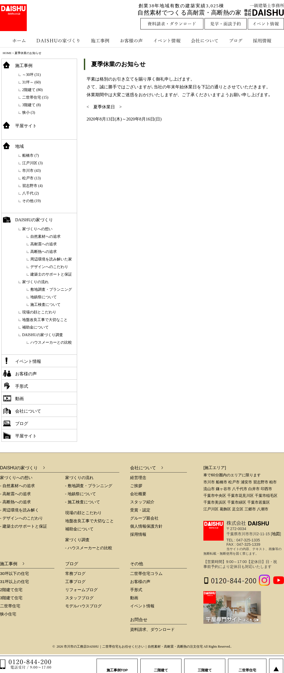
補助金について (35, 327)
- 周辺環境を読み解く (19, 510)
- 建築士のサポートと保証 (23, 526)
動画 (19, 398)
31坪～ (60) (31, 82)
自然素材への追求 (45, 237)
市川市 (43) (31, 171)
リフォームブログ (81, 589)
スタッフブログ (79, 597)
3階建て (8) (31, 105)
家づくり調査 (77, 539)
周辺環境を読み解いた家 (51, 259)
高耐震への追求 (43, 244)
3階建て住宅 (11, 597)
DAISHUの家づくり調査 (42, 335)
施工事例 (100, 40)
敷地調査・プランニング (51, 289)
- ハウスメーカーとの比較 (88, 547)
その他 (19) (31, 201)
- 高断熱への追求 (15, 502)
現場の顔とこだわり (39, 312)
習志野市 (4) (32, 186)
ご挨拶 (136, 485)
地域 (19, 146)
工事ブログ (75, 581)
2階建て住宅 (11, 589)
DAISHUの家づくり (58, 40)
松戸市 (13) (31, 178)
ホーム (16, 40)
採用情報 (266, 40)
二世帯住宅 (10, 606)
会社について (204, 40)
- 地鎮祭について (80, 493)
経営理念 (138, 477)
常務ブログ (75, 573)
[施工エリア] (214, 467)
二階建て (161, 664)
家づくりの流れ (35, 282)
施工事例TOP (117, 664)
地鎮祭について (43, 297)
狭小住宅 (8, 614)
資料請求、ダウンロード (152, 629)
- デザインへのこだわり (21, 518)
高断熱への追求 (43, 252)
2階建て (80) (32, 90)
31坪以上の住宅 (14, 581)
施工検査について (45, 305)
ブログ (236, 40)
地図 (276, 533)
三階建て (204, 664)
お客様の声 (132, 40)
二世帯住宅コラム (146, 573)
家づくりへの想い (37, 229)
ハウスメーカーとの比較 (51, 342)
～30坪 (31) (31, 75)
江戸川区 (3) (32, 163)
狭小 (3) (28, 113)
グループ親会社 (144, 518)
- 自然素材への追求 (17, 485)
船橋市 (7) (30, 155)
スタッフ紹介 (142, 502)
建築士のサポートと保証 (51, 274)
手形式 (21, 386)
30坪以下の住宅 (14, 573)
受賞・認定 (140, 510)
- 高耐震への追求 (15, 493)
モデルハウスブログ (83, 606)
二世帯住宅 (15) (35, 97)
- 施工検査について (82, 502)
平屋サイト (26, 125)
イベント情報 (166, 40)
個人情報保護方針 (146, 526)
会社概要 (138, 493)
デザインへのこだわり (49, 267)
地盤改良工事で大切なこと (45, 320)
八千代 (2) (30, 193)
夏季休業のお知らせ (118, 64)
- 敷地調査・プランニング (88, 485)
